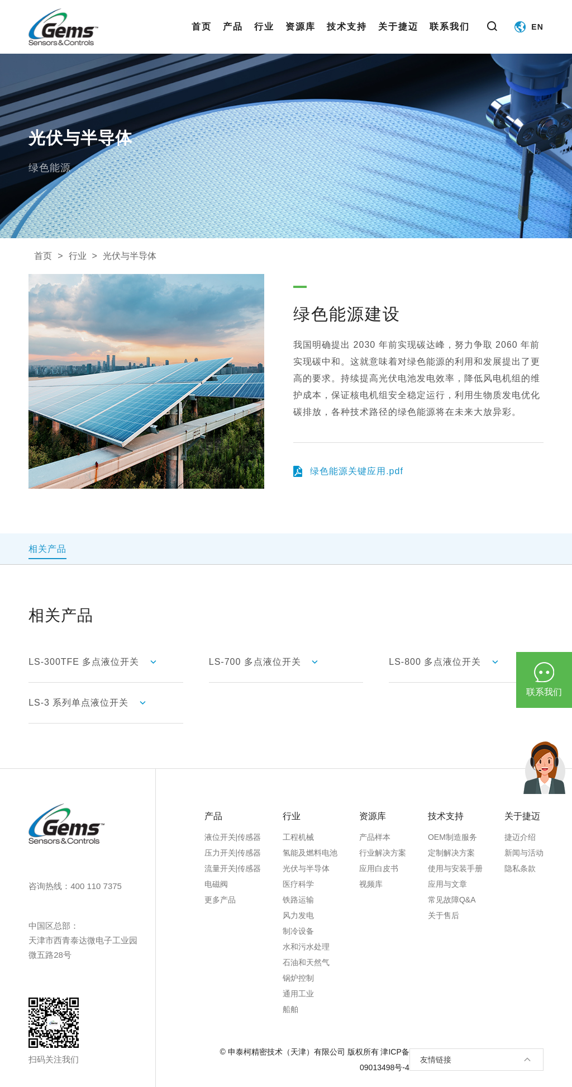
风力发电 (298, 915)
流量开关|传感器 (232, 868)
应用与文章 (447, 884)
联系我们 (450, 38)
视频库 (371, 884)
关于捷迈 (398, 38)
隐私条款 (520, 868)
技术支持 (347, 38)
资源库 (300, 38)
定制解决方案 (451, 852)
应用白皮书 (378, 868)
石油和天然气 (306, 962)
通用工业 (298, 993)
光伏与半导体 (129, 256)
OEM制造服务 (452, 837)
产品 (233, 38)
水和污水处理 (306, 946)
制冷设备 (298, 931)
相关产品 (47, 549)
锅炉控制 (298, 977)
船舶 (290, 1009)
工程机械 (298, 837)
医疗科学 (298, 884)
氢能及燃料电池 (310, 852)
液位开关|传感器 (232, 837)
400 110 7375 (96, 886)
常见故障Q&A (452, 899)
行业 (264, 38)
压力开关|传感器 (232, 852)
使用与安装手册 (455, 868)
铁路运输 (298, 899)
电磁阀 (216, 884)
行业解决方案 (382, 852)
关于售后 (443, 915)
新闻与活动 (524, 852)
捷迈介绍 (520, 837)
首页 (202, 38)
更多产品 (220, 899)
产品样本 (374, 837)
